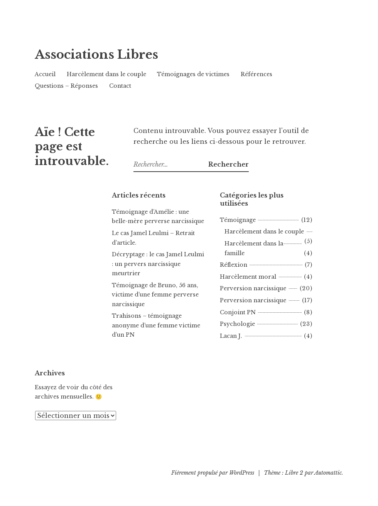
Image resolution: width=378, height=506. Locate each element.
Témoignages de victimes (193, 74)
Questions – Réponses (66, 85)
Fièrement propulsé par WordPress (212, 472)
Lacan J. (231, 335)
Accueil (45, 74)
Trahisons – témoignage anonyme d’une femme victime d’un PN (156, 325)
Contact (120, 85)
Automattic (328, 472)
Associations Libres (128, 52)
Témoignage (238, 219)
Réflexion (233, 264)
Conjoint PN (238, 312)
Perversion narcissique (253, 288)
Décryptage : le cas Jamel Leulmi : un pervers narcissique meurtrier (158, 264)
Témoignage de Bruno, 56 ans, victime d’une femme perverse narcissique (155, 295)
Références (256, 74)
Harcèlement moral (248, 276)
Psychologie (237, 323)
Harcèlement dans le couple (106, 74)
